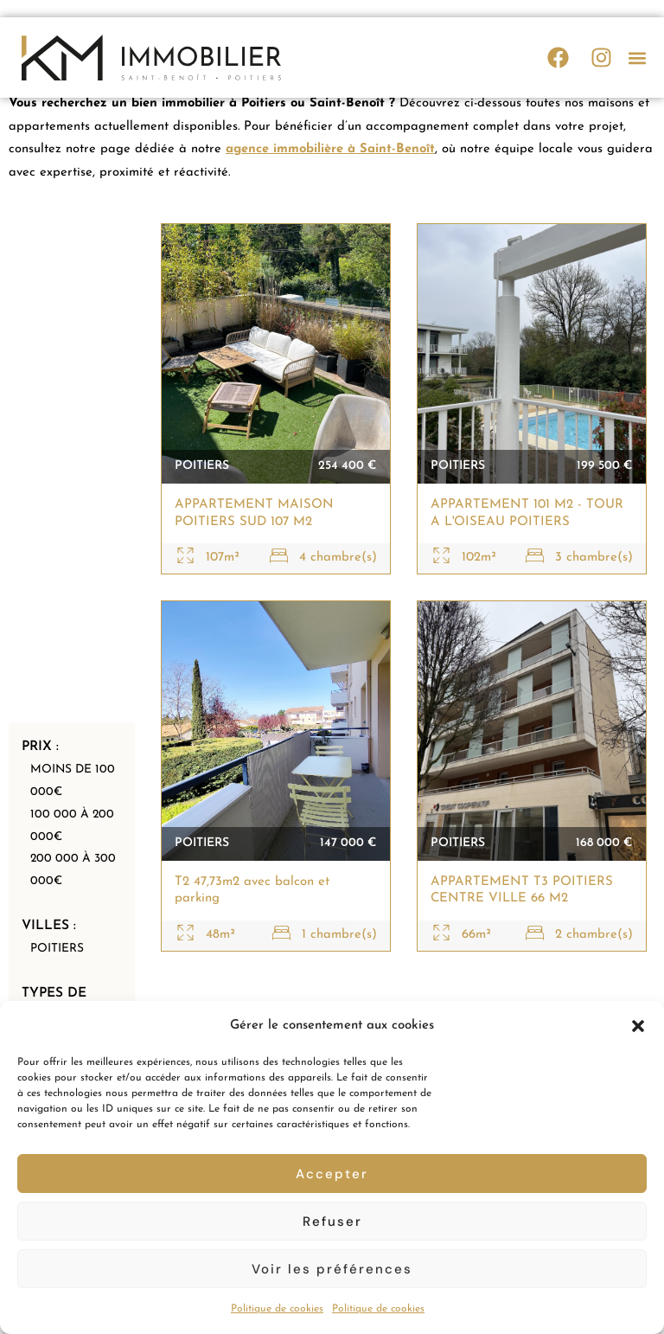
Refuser (332, 1221)
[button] (638, 1026)
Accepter (332, 1174)
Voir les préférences (332, 1269)
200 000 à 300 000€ (74, 861)
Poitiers (57, 941)
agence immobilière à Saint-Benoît (331, 150)
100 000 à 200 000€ (74, 815)
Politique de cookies (277, 1309)
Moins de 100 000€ (74, 768)
